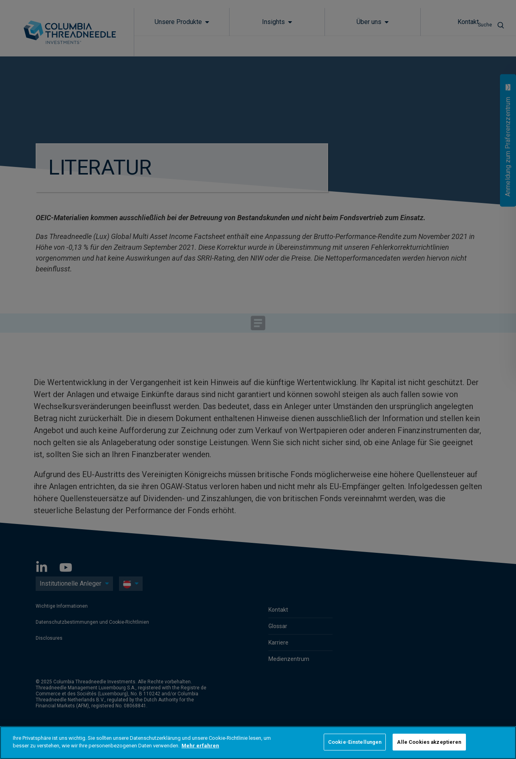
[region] (258, 742)
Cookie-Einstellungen (355, 742)
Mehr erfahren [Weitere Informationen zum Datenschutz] (200, 746)
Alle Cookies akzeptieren (429, 742)
